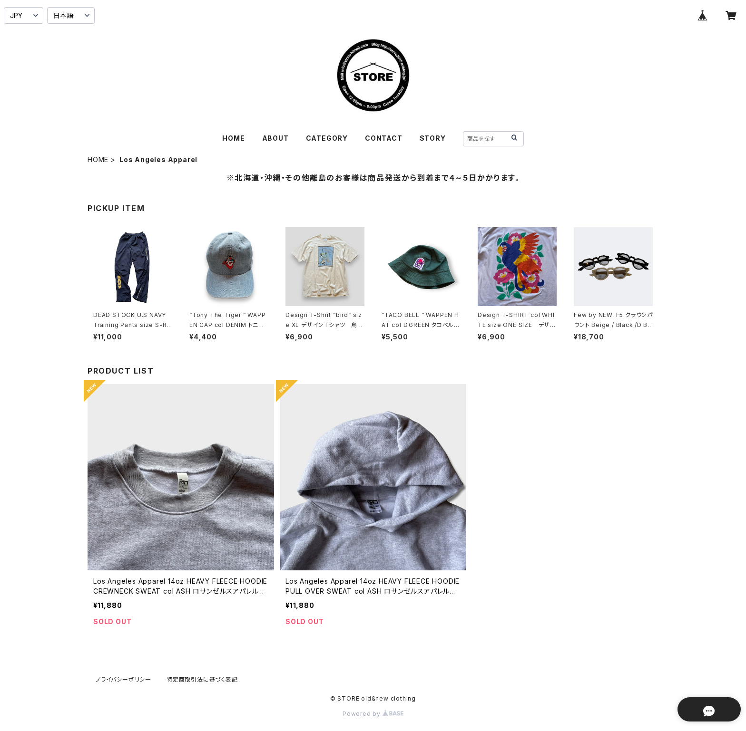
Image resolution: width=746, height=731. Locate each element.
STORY (433, 138)
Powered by (373, 713)
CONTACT (383, 138)
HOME (233, 138)
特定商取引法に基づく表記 (202, 679)
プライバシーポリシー (123, 679)
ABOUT (275, 138)
